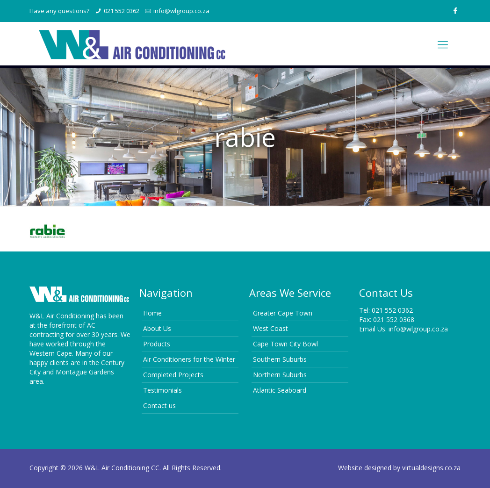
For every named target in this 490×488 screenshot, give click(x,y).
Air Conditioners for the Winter (189, 359)
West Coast (270, 328)
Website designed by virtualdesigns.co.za (399, 467)
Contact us (159, 405)
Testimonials (162, 390)
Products (156, 343)
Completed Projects (173, 374)
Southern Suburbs (280, 359)
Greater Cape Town (282, 313)
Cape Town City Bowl (285, 343)
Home (152, 313)
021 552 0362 (121, 11)
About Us (157, 328)
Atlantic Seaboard (279, 390)
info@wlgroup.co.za (181, 11)
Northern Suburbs (280, 374)
